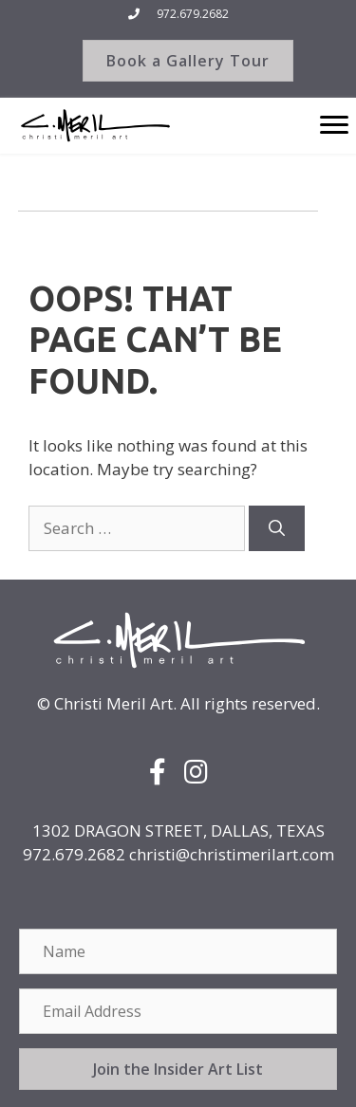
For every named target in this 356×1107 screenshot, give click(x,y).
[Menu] (334, 125)
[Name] (178, 951)
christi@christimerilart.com (231, 854)
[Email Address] (178, 1011)
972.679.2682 (193, 14)
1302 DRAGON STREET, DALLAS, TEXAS (178, 830)
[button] (178, 1069)
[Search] (277, 528)
